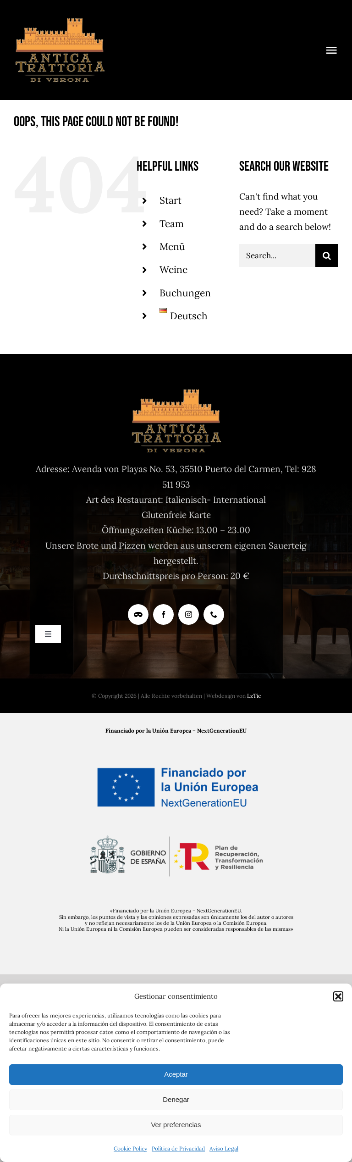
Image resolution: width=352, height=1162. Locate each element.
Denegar (176, 1099)
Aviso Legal (223, 1148)
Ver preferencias (176, 1125)
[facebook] (163, 614)
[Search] (326, 255)
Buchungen (185, 293)
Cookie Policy (130, 1148)
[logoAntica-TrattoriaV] (59, 22)
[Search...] (277, 255)
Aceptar (176, 1074)
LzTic (254, 695)
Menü (172, 246)
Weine (173, 269)
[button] (338, 996)
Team (172, 223)
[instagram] (188, 614)
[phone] (214, 614)
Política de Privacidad (178, 1148)
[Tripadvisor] (138, 614)
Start (171, 200)
